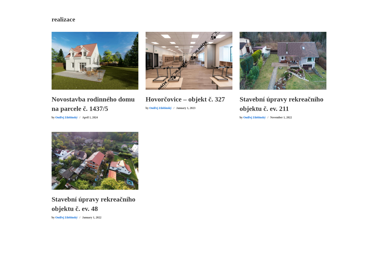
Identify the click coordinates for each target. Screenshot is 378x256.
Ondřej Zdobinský (66, 117)
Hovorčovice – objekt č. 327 (185, 99)
